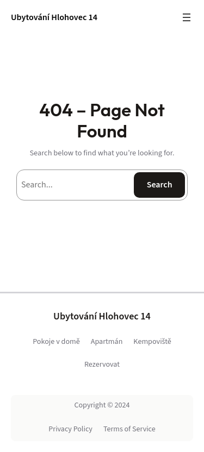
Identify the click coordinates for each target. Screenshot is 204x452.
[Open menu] (186, 17)
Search (159, 185)
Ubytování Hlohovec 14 (54, 17)
